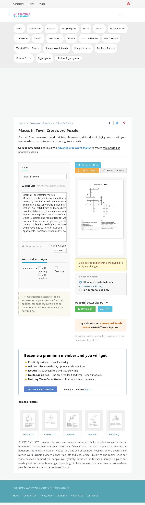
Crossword (35, 28)
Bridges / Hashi (82, 48)
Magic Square (69, 28)
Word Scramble (89, 38)
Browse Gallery (113, 170)
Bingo (19, 28)
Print (104, 308)
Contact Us (18, 3)
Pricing (42, 3)
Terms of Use (29, 495)
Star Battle (22, 38)
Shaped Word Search (57, 48)
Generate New (88, 165)
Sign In (88, 389)
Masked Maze (117, 28)
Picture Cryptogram (68, 58)
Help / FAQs (77, 495)
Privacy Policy (47, 495)
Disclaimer (62, 495)
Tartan (71, 38)
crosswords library (91, 286)
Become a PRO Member (40, 389)
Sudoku (38, 38)
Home (16, 495)
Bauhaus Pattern (106, 48)
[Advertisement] (72, 93)
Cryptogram (44, 58)
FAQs (31, 3)
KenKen (51, 28)
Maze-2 (100, 28)
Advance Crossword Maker (74, 147)
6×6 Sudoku (55, 38)
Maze (86, 28)
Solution (59, 271)
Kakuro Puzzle (23, 58)
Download (85, 308)
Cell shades (42, 276)
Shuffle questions (31, 246)
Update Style (87, 170)
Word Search (111, 38)
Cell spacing (42, 269)
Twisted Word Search (27, 48)
